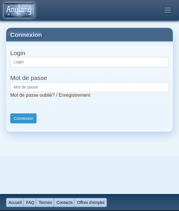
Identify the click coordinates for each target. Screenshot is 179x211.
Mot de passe (28, 77)
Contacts (64, 202)
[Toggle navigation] (168, 10)
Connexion (23, 118)
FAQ (30, 202)
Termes (45, 202)
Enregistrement (74, 95)
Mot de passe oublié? (32, 95)
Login (17, 53)
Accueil (15, 202)
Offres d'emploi (90, 202)
